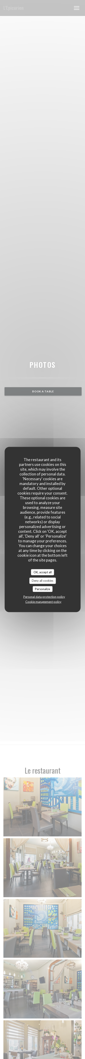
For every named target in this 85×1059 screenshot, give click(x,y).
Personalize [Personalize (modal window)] (42, 589)
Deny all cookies (42, 580)
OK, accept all (43, 572)
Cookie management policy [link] (43, 602)
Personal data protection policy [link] (44, 597)
